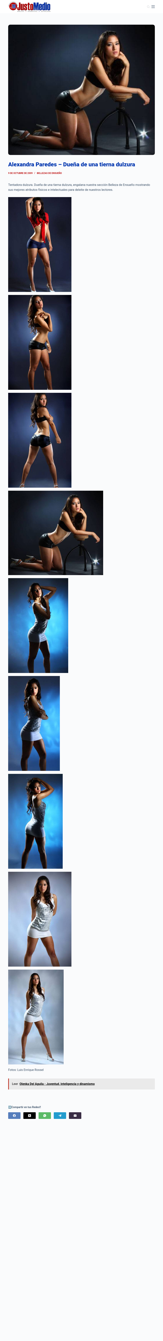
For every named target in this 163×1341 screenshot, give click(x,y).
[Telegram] (60, 1115)
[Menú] (153, 6)
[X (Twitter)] (29, 1115)
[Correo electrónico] (75, 1115)
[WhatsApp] (45, 1115)
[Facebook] (14, 1115)
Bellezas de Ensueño (49, 173)
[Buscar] (148, 7)
